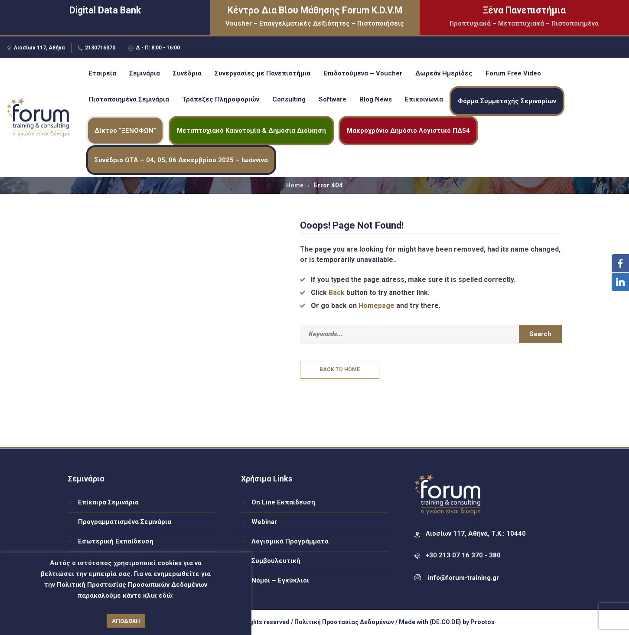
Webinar (264, 522)
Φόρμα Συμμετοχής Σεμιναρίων (507, 101)
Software (332, 99)
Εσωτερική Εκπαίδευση (115, 541)
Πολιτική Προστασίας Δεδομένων (344, 622)
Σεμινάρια (144, 73)
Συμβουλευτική (275, 561)
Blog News (375, 99)
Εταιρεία (102, 73)
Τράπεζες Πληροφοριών (220, 99)
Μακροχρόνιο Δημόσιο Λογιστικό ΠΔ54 (408, 130)
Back (337, 292)
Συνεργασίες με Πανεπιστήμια (262, 73)
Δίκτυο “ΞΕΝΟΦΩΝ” (125, 130)
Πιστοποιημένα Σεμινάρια (128, 99)
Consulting (289, 99)
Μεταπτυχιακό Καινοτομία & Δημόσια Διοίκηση (251, 130)
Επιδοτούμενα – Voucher (362, 73)
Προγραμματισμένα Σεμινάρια (124, 522)
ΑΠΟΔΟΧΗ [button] (126, 621)
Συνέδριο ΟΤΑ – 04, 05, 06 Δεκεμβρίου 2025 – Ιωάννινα (181, 160)
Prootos (482, 622)
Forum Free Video (513, 73)
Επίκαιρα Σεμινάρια (108, 502)
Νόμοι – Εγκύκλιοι (280, 580)
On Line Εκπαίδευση (283, 502)
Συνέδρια (187, 73)
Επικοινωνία (424, 99)
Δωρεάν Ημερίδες (444, 73)
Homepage (376, 305)
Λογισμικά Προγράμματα (290, 541)
